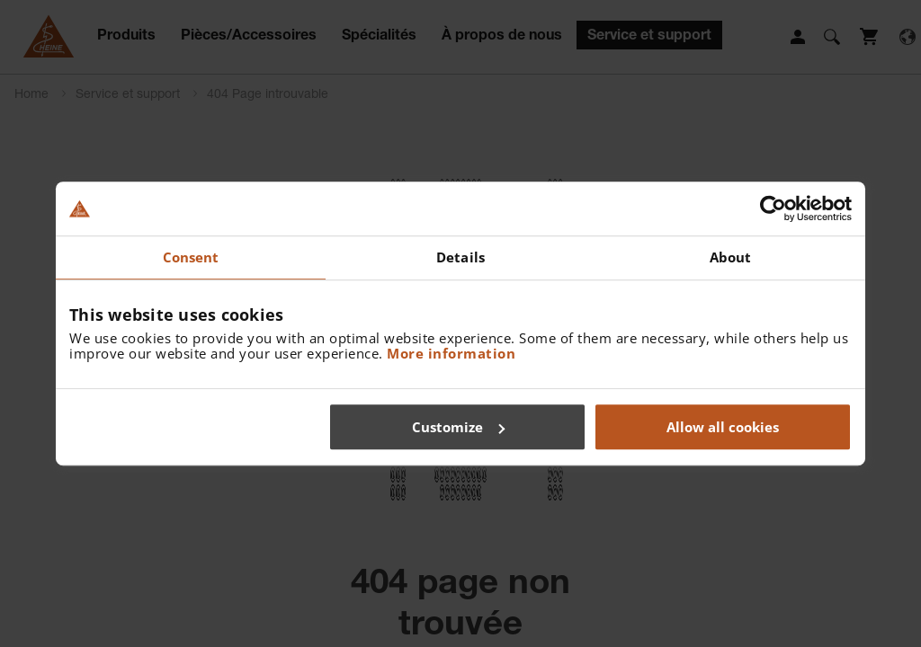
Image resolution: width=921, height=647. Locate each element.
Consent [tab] (191, 257)
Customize (458, 427)
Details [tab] (460, 257)
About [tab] (731, 257)
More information (451, 353)
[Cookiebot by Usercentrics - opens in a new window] (773, 208)
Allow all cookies (722, 427)
